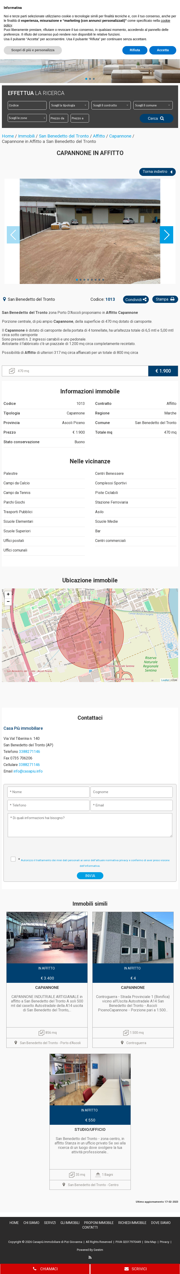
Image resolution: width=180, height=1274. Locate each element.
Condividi (135, 299)
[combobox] (69, 105)
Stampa (166, 299)
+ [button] (8, 594)
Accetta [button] (163, 1265)
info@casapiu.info (28, 771)
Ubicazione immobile (90, 580)
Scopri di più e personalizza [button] (32, 1265)
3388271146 (29, 751)
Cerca (156, 118)
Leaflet (165, 680)
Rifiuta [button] (135, 1265)
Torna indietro (157, 172)
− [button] (8, 602)
